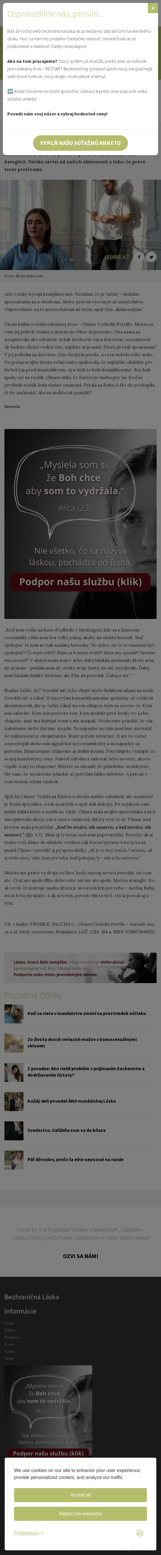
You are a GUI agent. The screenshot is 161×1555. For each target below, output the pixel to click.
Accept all (80, 1494)
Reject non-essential (80, 1513)
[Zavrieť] (153, 8)
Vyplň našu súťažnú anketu (80, 142)
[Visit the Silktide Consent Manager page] (140, 1533)
